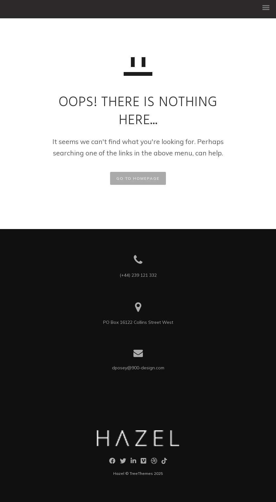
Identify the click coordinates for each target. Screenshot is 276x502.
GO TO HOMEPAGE (138, 178)
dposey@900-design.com (138, 368)
